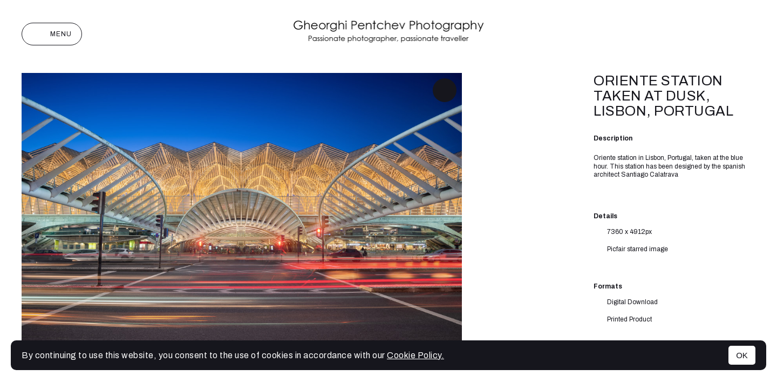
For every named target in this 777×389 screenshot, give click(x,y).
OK (742, 355)
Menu (52, 34)
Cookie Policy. (415, 355)
